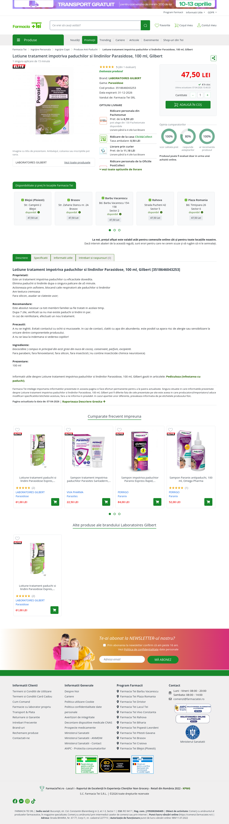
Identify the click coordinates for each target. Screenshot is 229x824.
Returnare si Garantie (26, 717)
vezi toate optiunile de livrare (120, 169)
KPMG (186, 788)
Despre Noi (72, 691)
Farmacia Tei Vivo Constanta (136, 712)
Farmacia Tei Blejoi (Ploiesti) (136, 748)
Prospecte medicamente (80, 727)
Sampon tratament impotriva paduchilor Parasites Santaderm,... (89, 479)
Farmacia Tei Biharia (131, 722)
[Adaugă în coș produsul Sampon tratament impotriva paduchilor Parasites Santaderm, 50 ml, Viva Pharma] (106, 502)
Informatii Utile (194, 12)
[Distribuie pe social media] (214, 58)
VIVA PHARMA (75, 492)
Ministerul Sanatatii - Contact (83, 743)
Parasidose (115, 83)
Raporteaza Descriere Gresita (83, 401)
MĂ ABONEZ (163, 660)
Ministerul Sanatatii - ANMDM (83, 738)
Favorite (162, 25)
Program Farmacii (173, 12)
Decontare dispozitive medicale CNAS (88, 722)
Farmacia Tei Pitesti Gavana (136, 733)
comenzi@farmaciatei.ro (189, 699)
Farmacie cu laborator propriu (32, 707)
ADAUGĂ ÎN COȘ (188, 105)
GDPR (211, 12)
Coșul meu (184, 24)
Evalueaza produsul (111, 71)
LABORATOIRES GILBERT (125, 78)
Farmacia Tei (20, 49)
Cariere (69, 696)
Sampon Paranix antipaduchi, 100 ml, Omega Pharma (191, 479)
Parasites (72, 496)
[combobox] (95, 25)
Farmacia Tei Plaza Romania (136, 696)
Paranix (122, 496)
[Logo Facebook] (15, 801)
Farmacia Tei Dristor (131, 701)
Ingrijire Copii (62, 49)
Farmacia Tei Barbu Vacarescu (137, 691)
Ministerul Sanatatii (77, 733)
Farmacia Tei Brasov (131, 738)
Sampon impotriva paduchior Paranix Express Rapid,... (140, 479)
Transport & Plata (24, 712)
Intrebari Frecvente (25, 722)
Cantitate (181, 95)
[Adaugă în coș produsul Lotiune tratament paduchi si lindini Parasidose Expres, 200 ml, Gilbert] (55, 502)
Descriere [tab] (22, 258)
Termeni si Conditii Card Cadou (32, 696)
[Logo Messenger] (21, 801)
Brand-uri (19, 727)
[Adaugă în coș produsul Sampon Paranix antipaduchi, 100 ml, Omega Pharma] (208, 502)
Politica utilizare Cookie (79, 701)
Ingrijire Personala (41, 49)
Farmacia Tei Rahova (132, 717)
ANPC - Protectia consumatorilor (85, 748)
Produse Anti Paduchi (86, 49)
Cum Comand (21, 701)
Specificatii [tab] (41, 258)
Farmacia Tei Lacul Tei (132, 707)
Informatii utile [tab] (63, 258)
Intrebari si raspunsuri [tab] (95, 258)
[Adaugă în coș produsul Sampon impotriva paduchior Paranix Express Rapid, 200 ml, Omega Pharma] (157, 502)
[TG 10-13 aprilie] (115, 4)
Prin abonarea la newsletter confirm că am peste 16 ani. (142, 645)
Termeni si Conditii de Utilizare (32, 691)
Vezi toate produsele (77, 162)
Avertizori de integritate (80, 717)
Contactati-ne (21, 738)
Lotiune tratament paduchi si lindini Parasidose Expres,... (37, 479)
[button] (109, 230)
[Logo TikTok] (33, 801)
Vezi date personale (148, 649)
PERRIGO (123, 492)
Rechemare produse (25, 733)
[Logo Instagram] (27, 801)
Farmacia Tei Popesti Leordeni (138, 727)
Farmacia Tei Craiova (132, 743)
